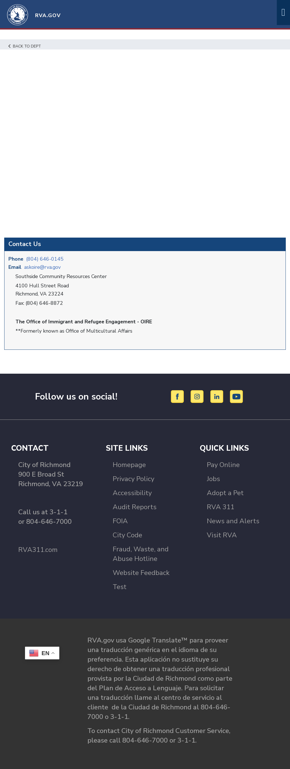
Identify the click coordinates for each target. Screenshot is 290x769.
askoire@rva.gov (43, 266)
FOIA (120, 520)
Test (119, 586)
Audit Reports (135, 506)
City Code (127, 534)
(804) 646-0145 (45, 258)
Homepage (129, 464)
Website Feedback (141, 572)
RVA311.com (38, 549)
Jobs (213, 478)
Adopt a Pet (225, 492)
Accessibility (132, 492)
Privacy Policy (133, 478)
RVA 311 (220, 506)
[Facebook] (178, 395)
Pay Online (223, 464)
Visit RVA (222, 534)
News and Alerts (233, 520)
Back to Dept (25, 46)
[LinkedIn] (217, 395)
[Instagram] (198, 395)
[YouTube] (237, 395)
